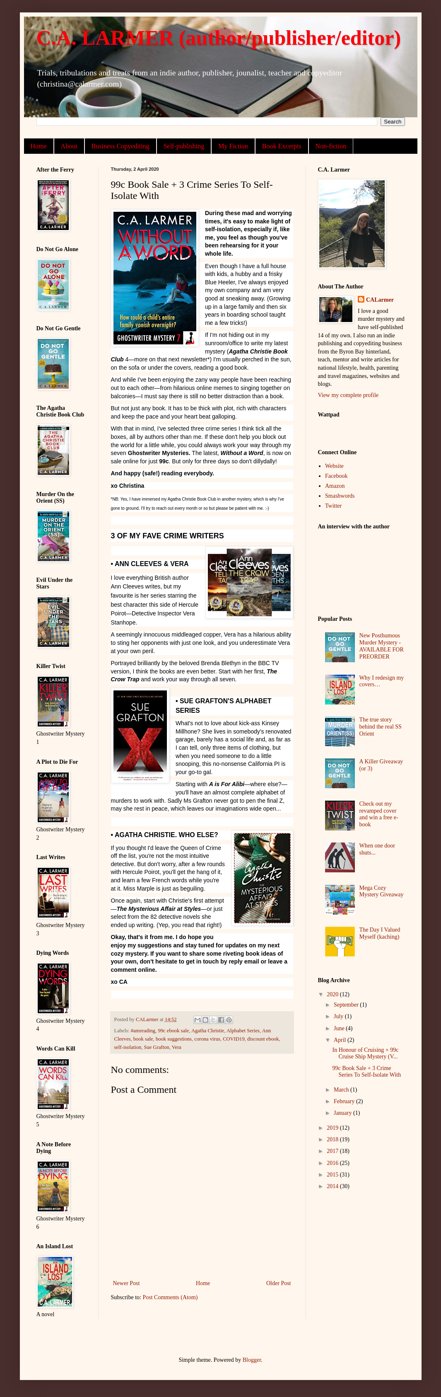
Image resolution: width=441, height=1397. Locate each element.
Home (39, 146)
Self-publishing (184, 146)
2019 (333, 1128)
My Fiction (233, 146)
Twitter (333, 506)
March (342, 1090)
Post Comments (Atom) (170, 1297)
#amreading (143, 1031)
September (347, 1005)
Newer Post (126, 1283)
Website (334, 466)
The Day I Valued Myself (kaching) (379, 933)
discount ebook (263, 1039)
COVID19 (233, 1039)
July (339, 1016)
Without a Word (242, 453)
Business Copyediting (120, 146)
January (343, 1113)
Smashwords (340, 496)
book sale (143, 1039)
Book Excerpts (281, 146)
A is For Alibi (226, 784)
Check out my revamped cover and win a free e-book (378, 814)
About (69, 146)
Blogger (252, 1360)
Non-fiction (331, 146)
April (340, 1040)
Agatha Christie (207, 1031)
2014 (333, 1186)
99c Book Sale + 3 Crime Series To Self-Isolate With (366, 1071)
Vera (176, 1047)
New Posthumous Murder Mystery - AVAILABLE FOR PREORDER (381, 645)
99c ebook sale (173, 1031)
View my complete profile (348, 395)
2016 (333, 1163)
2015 (333, 1175)
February (345, 1101)
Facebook (336, 476)
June (340, 1028)
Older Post (278, 1283)
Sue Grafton (156, 1047)
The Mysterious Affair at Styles (159, 909)
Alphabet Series (243, 1031)
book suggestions (174, 1039)
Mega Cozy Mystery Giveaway (381, 891)
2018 (333, 1139)
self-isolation (128, 1047)
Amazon (335, 486)
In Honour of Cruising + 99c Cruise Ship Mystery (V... (365, 1053)
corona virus (207, 1039)
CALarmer (380, 300)
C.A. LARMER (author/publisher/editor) (218, 37)
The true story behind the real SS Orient (380, 727)
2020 (333, 994)
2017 (333, 1151)
